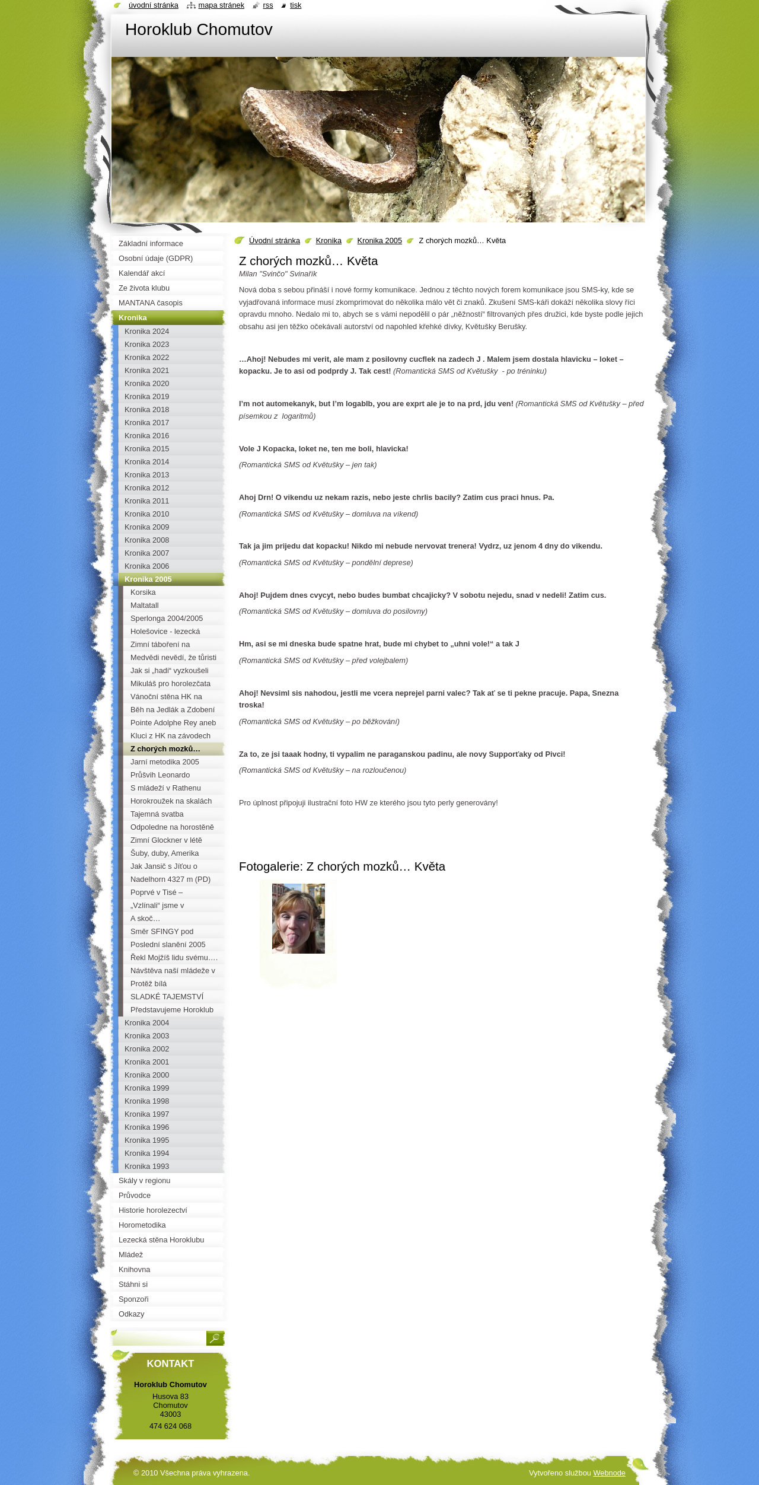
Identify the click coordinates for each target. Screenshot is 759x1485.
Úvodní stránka (274, 240)
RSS (268, 5)
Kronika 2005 (380, 240)
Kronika (329, 240)
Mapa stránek (222, 5)
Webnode (609, 1472)
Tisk (295, 5)
